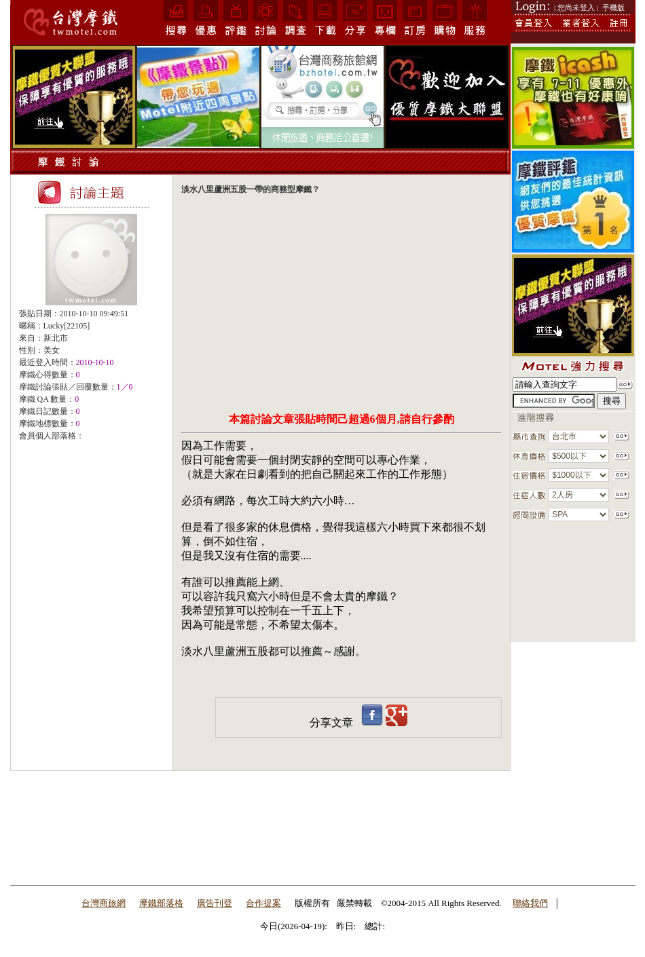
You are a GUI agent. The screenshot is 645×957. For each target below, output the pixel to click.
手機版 (613, 7)
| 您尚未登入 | (576, 7)
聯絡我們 (530, 903)
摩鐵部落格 (161, 903)
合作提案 (263, 903)
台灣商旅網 (103, 903)
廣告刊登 (214, 903)
